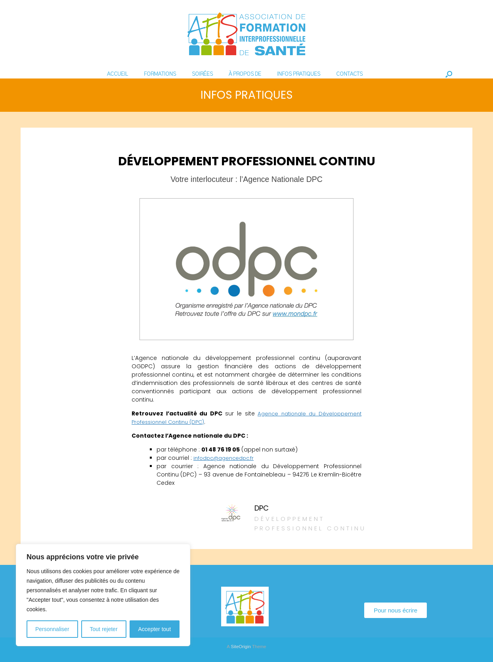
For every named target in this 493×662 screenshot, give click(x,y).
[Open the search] (449, 74)
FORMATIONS (160, 74)
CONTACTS (349, 74)
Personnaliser (52, 629)
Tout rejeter (104, 629)
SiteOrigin (241, 646)
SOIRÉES (202, 74)
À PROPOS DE (245, 74)
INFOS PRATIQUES (298, 74)
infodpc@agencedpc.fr (226, 458)
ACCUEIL (117, 74)
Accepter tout (154, 629)
